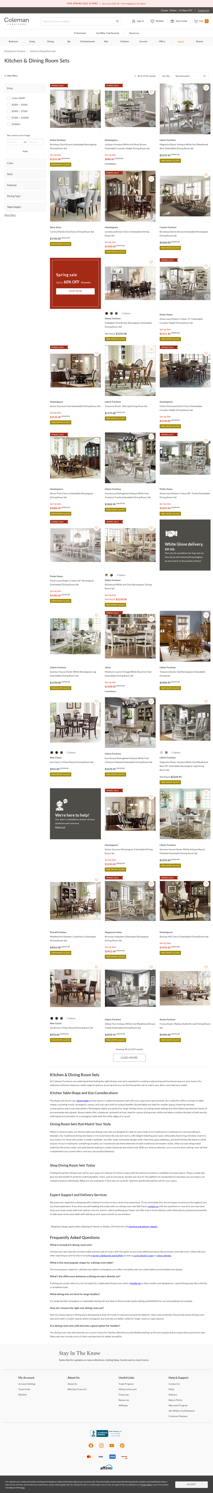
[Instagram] (101, 1447)
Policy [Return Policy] (175, 1400)
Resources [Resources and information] (134, 33)
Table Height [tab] (14, 206)
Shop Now (75, 291)
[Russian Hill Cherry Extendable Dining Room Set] (185, 932)
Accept (191, 1485)
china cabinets (164, 1255)
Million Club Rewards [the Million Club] (107, 33)
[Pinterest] (122, 1447)
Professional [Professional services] (80, 33)
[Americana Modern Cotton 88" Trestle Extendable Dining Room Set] (185, 489)
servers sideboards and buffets (107, 1255)
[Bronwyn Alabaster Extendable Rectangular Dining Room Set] (130, 932)
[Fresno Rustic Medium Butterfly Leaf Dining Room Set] (185, 1019)
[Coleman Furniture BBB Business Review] (106, 1436)
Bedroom (13, 41)
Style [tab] (10, 173)
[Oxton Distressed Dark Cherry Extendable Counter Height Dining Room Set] (185, 402)
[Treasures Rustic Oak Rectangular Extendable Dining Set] (185, 667)
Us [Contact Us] (174, 1383)
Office (162, 41)
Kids (106, 41)
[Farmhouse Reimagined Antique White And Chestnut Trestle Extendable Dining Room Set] (130, 489)
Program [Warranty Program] (178, 1405)
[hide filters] (12, 76)
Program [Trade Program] (126, 1383)
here (23, 1487)
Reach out (60, 827)
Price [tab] (10, 88)
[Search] (81, 21)
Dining (50, 41)
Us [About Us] (72, 1383)
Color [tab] (10, 163)
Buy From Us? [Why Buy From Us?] (77, 1389)
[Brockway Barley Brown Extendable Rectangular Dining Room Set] (185, 227)
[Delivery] (173, 1394)
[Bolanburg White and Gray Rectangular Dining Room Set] (130, 580)
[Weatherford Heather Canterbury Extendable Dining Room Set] (75, 932)
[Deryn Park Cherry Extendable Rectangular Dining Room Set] (75, 489)
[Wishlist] (22, 1394)
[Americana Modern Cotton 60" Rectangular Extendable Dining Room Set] (75, 576)
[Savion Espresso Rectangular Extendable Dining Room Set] (130, 845)
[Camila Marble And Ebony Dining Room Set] (75, 227)
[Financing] (124, 1394)
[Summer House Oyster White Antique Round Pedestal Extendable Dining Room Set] (185, 845)
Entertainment (87, 41)
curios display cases (143, 1255)
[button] (138, 21)
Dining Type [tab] (13, 195)
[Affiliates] (123, 1405)
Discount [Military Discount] (128, 1389)
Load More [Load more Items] (129, 1057)
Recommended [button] (182, 76)
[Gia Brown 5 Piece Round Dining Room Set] (75, 1023)
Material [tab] (12, 185)
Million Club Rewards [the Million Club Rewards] (182, 1410)
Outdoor (124, 41)
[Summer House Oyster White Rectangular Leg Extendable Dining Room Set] (75, 667)
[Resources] (124, 1400)
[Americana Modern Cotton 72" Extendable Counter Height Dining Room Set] (185, 314)
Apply (25, 151)
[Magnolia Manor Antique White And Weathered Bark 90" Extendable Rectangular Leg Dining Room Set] (185, 757)
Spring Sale (55, 154)
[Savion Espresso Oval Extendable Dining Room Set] (75, 402)
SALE (181, 41)
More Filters (10, 215)
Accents (143, 41)
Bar (69, 41)
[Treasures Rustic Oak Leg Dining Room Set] (130, 402)
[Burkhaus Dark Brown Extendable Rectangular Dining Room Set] (75, 140)
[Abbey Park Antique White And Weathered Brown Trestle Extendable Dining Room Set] (130, 1019)
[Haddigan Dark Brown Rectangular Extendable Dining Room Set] (130, 318)
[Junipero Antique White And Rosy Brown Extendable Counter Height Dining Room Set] (130, 140)
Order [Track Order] (24, 1389)
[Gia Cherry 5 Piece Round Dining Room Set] (75, 757)
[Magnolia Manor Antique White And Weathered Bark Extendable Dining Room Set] (185, 140)
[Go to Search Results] (117, 21)
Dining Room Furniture (14, 51)
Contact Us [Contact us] (203, 10)
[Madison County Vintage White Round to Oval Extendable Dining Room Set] (130, 667)
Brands (199, 41)
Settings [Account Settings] (26, 1383)
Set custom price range (18, 135)
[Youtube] (111, 1447)
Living (32, 41)
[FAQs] (171, 1389)
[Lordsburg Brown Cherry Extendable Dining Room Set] (130, 227)
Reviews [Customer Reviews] (178, 1416)
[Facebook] (91, 1447)
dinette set (135, 1283)
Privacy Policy (146, 1484)
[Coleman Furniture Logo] (16, 24)
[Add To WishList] (96, 91)
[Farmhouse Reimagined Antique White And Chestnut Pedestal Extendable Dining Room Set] (130, 753)
